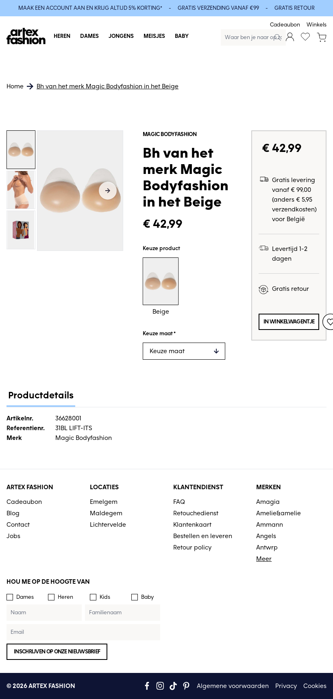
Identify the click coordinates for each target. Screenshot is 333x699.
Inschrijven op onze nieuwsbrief (57, 651)
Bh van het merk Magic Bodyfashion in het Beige (107, 86)
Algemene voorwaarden (233, 686)
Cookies (314, 686)
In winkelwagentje (288, 322)
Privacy (286, 686)
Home (15, 86)
